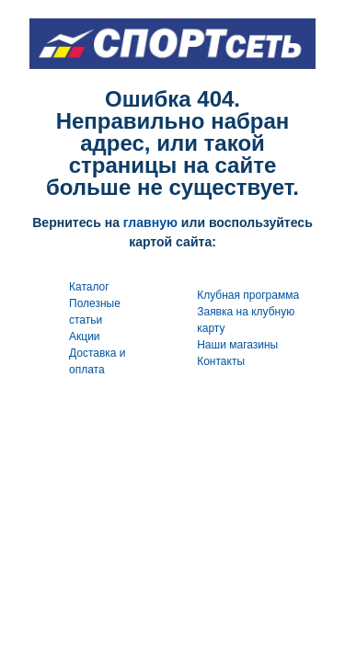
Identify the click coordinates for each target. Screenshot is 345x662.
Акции (84, 336)
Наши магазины (237, 344)
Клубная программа (248, 295)
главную (150, 222)
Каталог (89, 286)
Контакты (221, 361)
